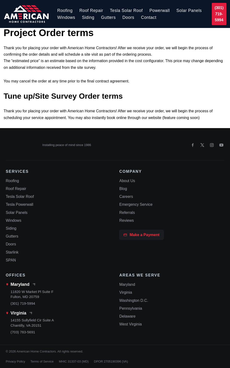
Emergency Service (136, 204)
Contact (148, 17)
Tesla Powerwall (19, 204)
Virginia (18, 313)
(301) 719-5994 (219, 14)
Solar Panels (189, 10)
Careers (126, 197)
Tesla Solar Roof (126, 10)
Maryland (20, 284)
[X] (202, 145)
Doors (128, 17)
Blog (123, 189)
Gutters (108, 17)
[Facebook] (193, 145)
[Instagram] (212, 145)
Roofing (65, 10)
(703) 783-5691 (23, 332)
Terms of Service (42, 361)
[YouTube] (221, 145)
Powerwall (160, 10)
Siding (88, 17)
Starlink (12, 252)
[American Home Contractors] (26, 14)
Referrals (127, 213)
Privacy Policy (15, 361)
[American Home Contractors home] (22, 145)
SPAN (11, 260)
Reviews (126, 220)
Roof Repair (91, 10)
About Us (127, 181)
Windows (66, 17)
